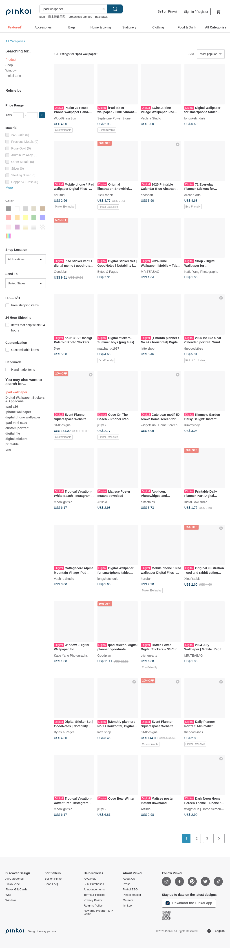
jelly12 (101, 425)
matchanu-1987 (108, 348)
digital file (12, 433)
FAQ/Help (90, 878)
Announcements (94, 889)
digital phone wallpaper (22, 417)
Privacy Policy (93, 900)
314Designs (62, 425)
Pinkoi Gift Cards (16, 889)
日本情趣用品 (57, 16)
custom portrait (17, 428)
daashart (147, 195)
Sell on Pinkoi (167, 11)
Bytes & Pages (107, 271)
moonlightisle (63, 502)
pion (42, 16)
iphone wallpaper (18, 412)
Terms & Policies (94, 894)
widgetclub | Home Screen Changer (165, 425)
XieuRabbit (105, 195)
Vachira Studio (151, 118)
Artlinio (102, 502)
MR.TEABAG (150, 271)
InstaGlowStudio (195, 502)
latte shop (148, 348)
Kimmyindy (192, 425)
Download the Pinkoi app (189, 903)
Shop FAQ (51, 884)
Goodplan (61, 271)
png (8, 449)
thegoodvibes (193, 348)
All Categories (15, 41)
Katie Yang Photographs (201, 271)
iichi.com (128, 905)
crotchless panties (80, 16)
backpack (101, 16)
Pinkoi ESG (130, 889)
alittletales (148, 502)
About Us (129, 878)
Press (126, 884)
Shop (9, 65)
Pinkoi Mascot (132, 894)
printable (12, 444)
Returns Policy (93, 905)
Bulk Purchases (94, 884)
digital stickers (16, 439)
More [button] (9, 187)
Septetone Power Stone (114, 118)
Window (11, 70)
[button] (42, 115)
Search (115, 9)
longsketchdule (194, 118)
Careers (128, 900)
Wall (8, 894)
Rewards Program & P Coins (98, 912)
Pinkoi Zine (13, 76)
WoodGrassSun (65, 118)
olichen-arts (192, 195)
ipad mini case (16, 422)
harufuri (59, 195)
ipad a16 (11, 406)
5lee (57, 348)
